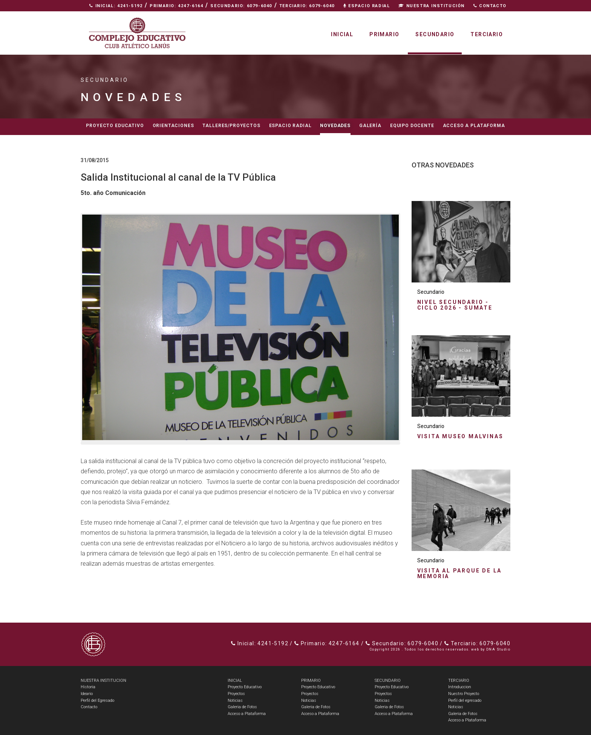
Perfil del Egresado (97, 700)
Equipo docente (412, 125)
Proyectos (236, 693)
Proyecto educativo (115, 125)
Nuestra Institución (431, 5)
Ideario (87, 693)
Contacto (490, 5)
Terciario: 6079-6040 (307, 5)
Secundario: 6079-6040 (241, 5)
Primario (384, 34)
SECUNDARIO (388, 680)
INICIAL (235, 680)
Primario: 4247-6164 (176, 5)
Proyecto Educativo (245, 686)
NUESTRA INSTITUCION (103, 680)
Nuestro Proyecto (463, 693)
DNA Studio (498, 649)
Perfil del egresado (464, 700)
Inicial (342, 34)
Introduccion (459, 686)
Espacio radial (290, 125)
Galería (370, 125)
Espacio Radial (366, 5)
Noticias (235, 700)
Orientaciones (173, 125)
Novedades (335, 125)
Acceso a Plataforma (474, 125)
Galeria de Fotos (242, 706)
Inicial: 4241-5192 (115, 5)
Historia (88, 686)
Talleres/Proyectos (231, 125)
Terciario (486, 34)
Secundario (434, 34)
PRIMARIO (311, 680)
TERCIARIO (458, 680)
